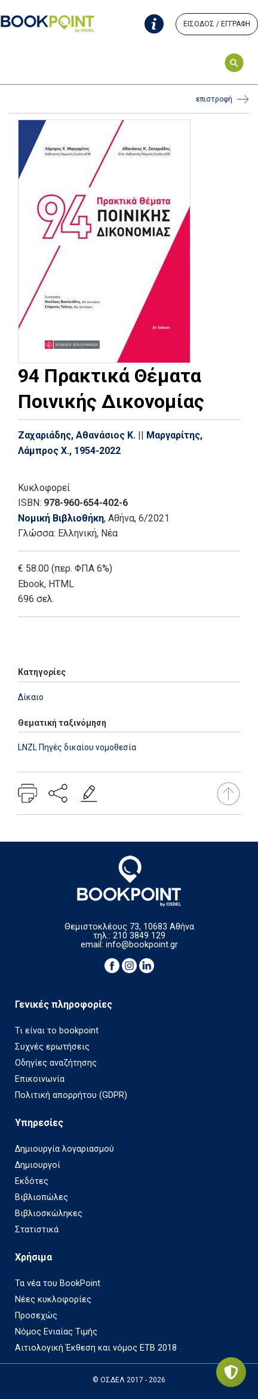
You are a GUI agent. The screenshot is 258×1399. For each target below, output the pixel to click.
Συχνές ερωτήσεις (52, 1047)
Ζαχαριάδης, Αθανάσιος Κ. (77, 435)
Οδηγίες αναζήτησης (56, 1063)
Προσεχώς (36, 1316)
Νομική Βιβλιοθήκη (61, 518)
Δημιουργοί (37, 1165)
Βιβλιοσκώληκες (48, 1213)
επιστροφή (222, 99)
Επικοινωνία (39, 1079)
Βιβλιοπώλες (41, 1197)
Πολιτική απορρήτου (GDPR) (71, 1095)
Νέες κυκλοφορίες (53, 1299)
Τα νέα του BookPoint (57, 1283)
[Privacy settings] (231, 1372)
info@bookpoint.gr (142, 945)
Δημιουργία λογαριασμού (64, 1149)
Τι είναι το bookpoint (57, 1031)
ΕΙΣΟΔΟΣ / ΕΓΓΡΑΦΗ (216, 24)
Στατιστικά (37, 1230)
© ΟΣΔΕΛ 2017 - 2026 (129, 1380)
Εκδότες (31, 1181)
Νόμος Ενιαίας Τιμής (56, 1332)
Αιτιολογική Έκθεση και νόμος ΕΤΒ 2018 (96, 1348)
